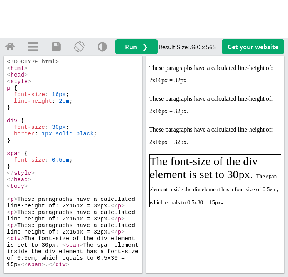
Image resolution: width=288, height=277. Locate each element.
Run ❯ (136, 46)
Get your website (253, 46)
